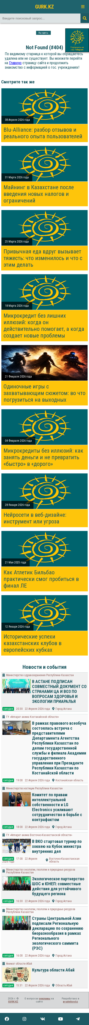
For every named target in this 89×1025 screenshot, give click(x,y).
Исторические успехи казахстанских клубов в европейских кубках (32, 643)
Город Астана (64, 708)
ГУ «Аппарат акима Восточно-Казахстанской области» (39, 835)
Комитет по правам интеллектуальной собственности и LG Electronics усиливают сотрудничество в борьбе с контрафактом (57, 807)
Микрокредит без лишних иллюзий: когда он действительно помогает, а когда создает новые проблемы (44, 325)
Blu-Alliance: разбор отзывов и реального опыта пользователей (43, 133)
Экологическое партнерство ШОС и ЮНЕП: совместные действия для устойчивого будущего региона (58, 886)
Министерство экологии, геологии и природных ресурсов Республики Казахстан (40, 871)
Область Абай (64, 985)
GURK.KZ (44, 7)
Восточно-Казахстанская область (64, 860)
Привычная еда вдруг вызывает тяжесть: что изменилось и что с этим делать (43, 258)
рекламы (44, 998)
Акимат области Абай (19, 963)
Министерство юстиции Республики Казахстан (34, 788)
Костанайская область (69, 780)
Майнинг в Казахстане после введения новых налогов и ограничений (39, 194)
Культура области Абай (53, 969)
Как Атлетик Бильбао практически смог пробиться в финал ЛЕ (41, 579)
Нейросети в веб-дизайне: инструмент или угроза (35, 518)
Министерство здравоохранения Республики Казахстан (40, 675)
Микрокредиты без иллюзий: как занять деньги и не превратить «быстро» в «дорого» (43, 457)
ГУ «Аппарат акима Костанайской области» (32, 716)
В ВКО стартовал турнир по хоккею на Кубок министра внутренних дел (57, 846)
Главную (15, 63)
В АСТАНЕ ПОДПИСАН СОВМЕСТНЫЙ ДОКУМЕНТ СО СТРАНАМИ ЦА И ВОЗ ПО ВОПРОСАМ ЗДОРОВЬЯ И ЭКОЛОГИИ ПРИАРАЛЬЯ (59, 691)
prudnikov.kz (70, 1001)
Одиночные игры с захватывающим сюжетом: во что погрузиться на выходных (44, 393)
